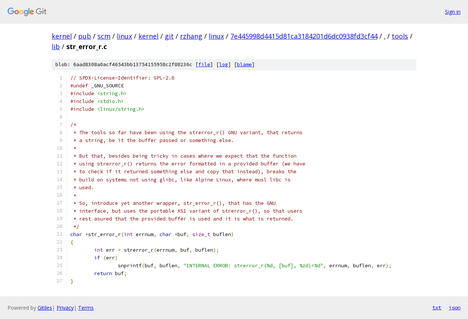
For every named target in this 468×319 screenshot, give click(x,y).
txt (436, 307)
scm (103, 36)
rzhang (191, 36)
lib (56, 46)
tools (400, 36)
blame (244, 64)
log (223, 64)
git (169, 36)
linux (124, 36)
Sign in (453, 11)
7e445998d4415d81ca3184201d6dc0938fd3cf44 (304, 36)
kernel (62, 36)
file (204, 64)
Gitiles (45, 307)
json (455, 307)
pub (84, 36)
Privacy (65, 307)
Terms (86, 307)
